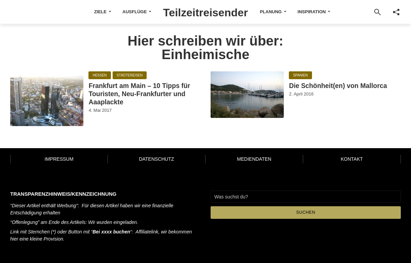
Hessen (99, 75)
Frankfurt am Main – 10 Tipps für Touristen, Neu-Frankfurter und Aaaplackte (144, 96)
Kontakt (352, 159)
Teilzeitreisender (205, 11)
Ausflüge (124, 11)
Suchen (306, 212)
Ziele (89, 11)
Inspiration (322, 11)
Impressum (59, 159)
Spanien (300, 75)
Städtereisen (130, 75)
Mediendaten (254, 159)
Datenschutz (156, 159)
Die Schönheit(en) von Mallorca (330, 91)
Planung (281, 11)
